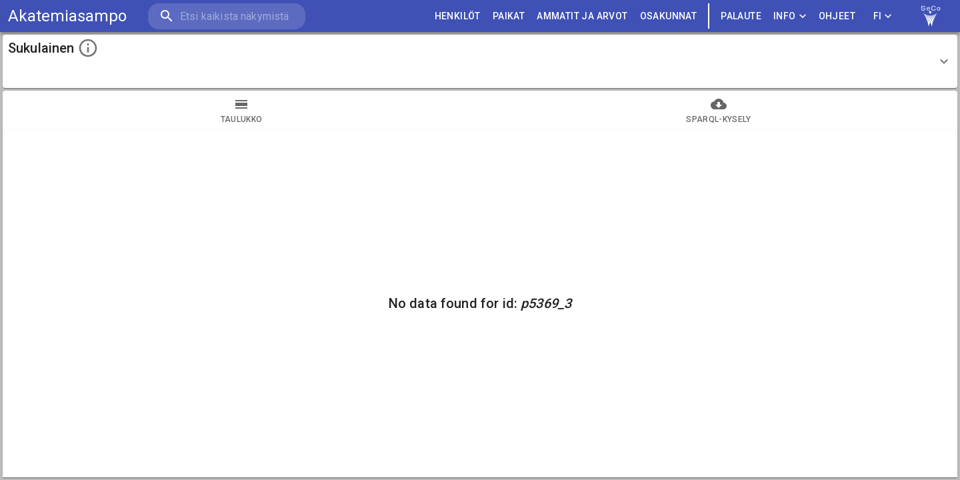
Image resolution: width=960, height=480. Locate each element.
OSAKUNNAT (669, 16)
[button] (480, 61)
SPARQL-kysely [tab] (718, 110)
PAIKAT (508, 16)
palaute (741, 16)
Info (790, 16)
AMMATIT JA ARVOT (582, 16)
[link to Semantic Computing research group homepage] (930, 16)
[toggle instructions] (88, 48)
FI (882, 16)
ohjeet (837, 16)
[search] (226, 16)
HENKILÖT (457, 16)
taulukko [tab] (241, 110)
